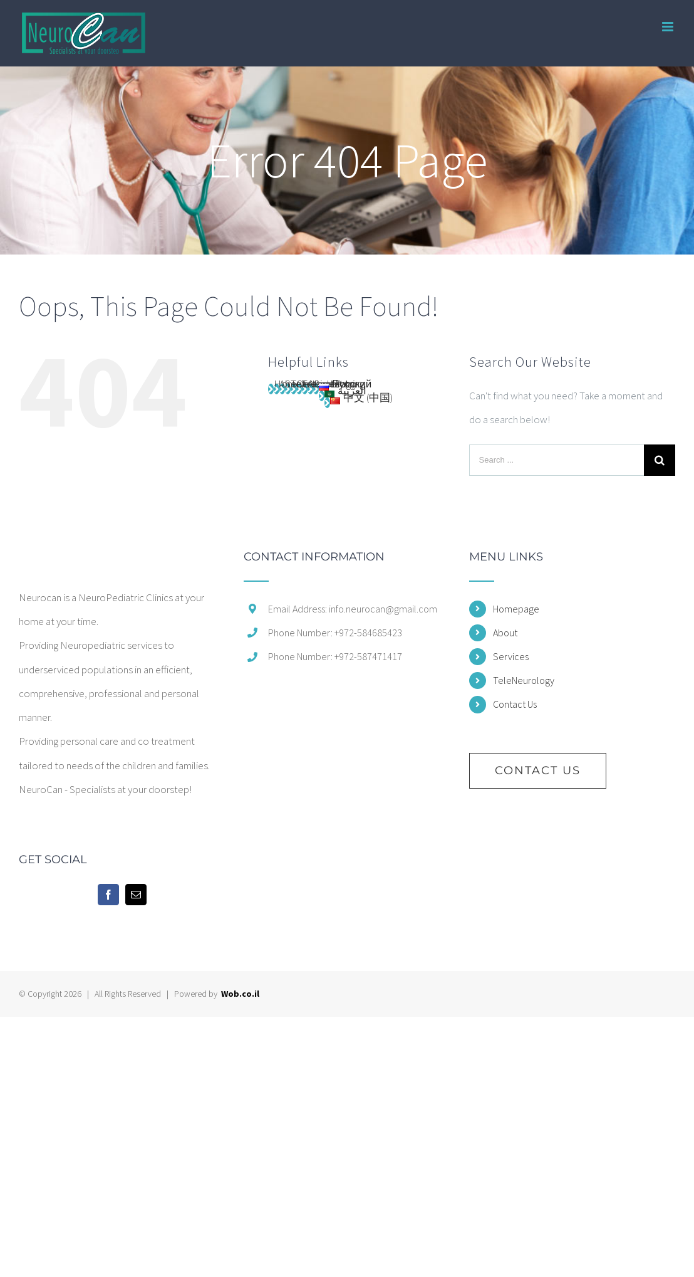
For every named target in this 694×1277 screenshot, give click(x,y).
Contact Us (515, 704)
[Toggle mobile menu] (668, 26)
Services (511, 656)
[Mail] (136, 894)
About (505, 632)
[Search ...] (556, 460)
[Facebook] (108, 894)
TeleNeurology (523, 680)
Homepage (516, 608)
